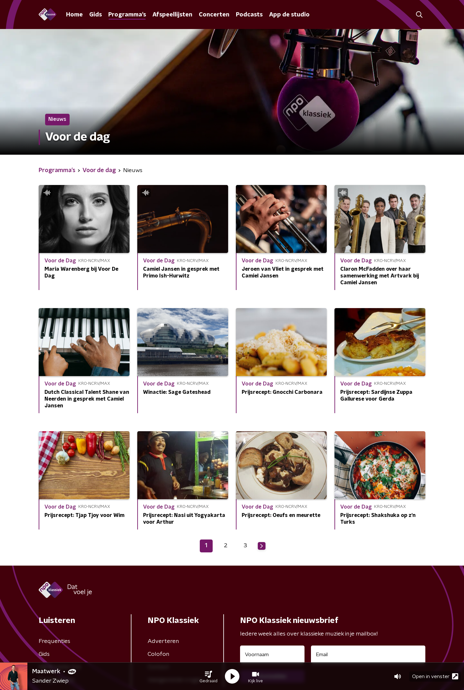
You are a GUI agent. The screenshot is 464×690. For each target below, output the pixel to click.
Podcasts (249, 15)
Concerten (214, 15)
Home (74, 15)
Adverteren (163, 641)
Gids (95, 15)
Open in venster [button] (435, 676)
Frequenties (54, 641)
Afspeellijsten (172, 15)
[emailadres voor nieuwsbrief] (368, 655)
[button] (208, 676)
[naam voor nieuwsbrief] (272, 655)
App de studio (289, 15)
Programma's (127, 15)
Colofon (158, 654)
